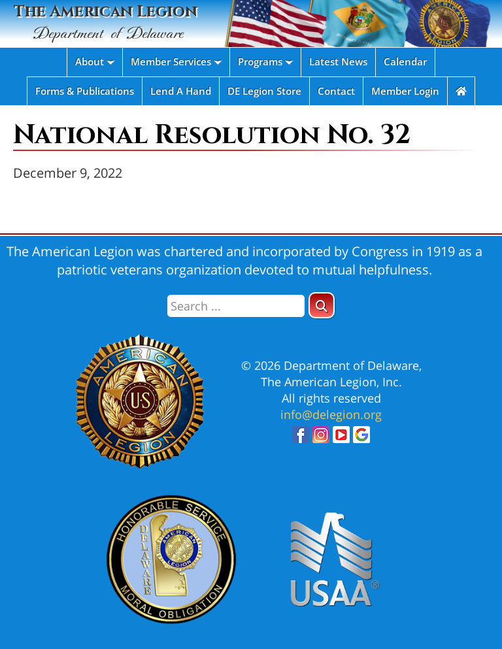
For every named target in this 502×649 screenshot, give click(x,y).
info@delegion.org (331, 414)
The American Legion (105, 23)
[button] (322, 305)
